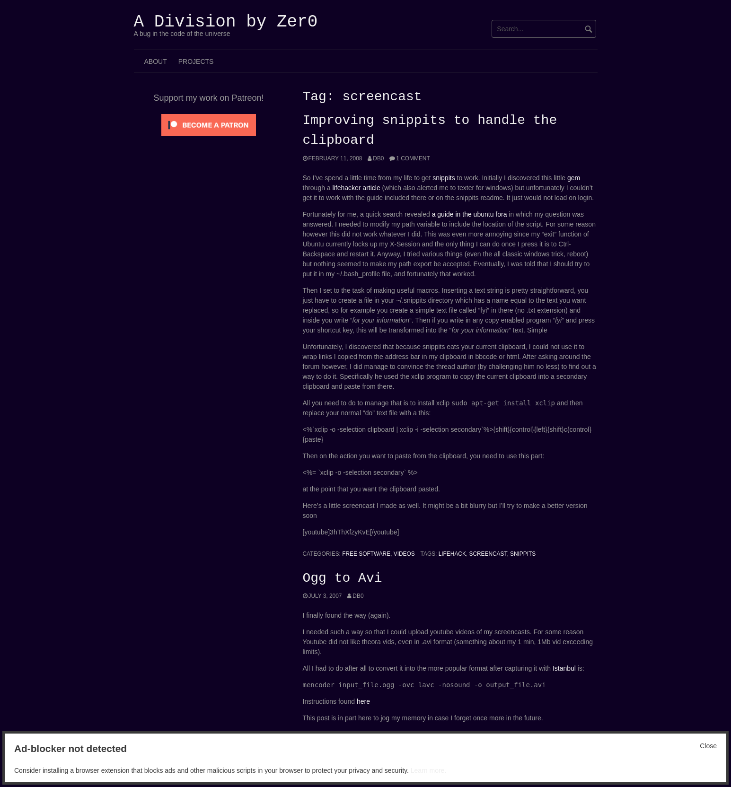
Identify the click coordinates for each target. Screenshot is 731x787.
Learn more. (428, 770)
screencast (488, 554)
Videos (404, 554)
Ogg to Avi (342, 578)
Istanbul (564, 668)
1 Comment (413, 158)
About (155, 61)
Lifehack (452, 554)
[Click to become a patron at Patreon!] (208, 124)
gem (573, 178)
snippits (443, 178)
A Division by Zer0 (226, 22)
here (363, 701)
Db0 (378, 158)
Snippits (523, 554)
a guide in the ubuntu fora (469, 214)
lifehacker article (356, 188)
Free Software (366, 554)
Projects (196, 61)
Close (708, 746)
